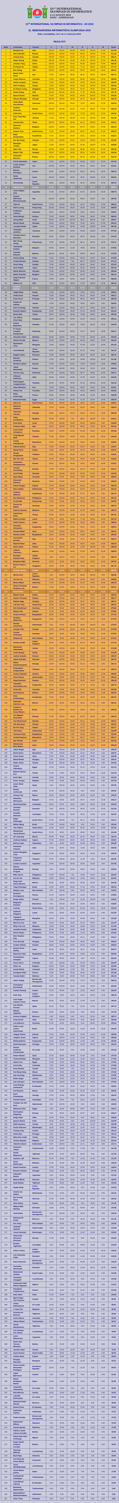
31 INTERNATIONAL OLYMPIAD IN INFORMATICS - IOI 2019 (59, 24)
